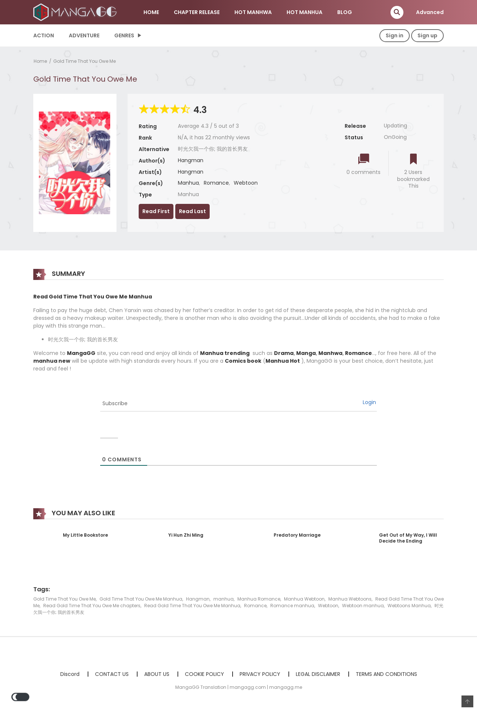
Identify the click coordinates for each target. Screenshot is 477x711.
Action (43, 35)
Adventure (84, 35)
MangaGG (81, 353)
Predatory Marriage (297, 535)
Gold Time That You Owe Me (84, 61)
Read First (156, 211)
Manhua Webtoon (304, 599)
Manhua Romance (258, 599)
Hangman (190, 160)
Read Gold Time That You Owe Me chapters (92, 605)
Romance (216, 183)
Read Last (192, 211)
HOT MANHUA (304, 12)
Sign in (394, 35)
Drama (284, 353)
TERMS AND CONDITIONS (386, 674)
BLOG (344, 12)
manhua (223, 599)
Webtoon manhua (363, 605)
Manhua (188, 183)
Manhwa (330, 353)
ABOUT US (156, 674)
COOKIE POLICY (204, 674)
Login (369, 402)
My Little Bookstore (85, 535)
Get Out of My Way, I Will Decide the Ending (408, 538)
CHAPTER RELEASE (197, 12)
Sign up (427, 35)
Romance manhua (292, 605)
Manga (306, 353)
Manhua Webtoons (350, 599)
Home (40, 61)
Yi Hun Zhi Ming (185, 535)
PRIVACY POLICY (260, 674)
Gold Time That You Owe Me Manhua (140, 599)
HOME (151, 12)
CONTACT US (112, 674)
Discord (70, 674)
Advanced (430, 12)
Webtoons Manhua (409, 605)
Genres (124, 35)
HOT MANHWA (253, 12)
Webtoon (246, 183)
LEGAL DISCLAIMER (318, 674)
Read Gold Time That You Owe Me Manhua (192, 605)
